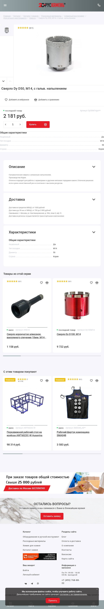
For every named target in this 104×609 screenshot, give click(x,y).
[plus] (20, 124)
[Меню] (5, 5)
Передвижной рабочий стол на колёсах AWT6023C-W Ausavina (24, 434)
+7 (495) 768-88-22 (71, 582)
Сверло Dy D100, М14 (69, 334)
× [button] (97, 589)
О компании (68, 546)
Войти (26, 570)
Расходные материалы (34, 541)
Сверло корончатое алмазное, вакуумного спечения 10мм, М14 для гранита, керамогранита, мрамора (25, 336)
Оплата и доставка (71, 541)
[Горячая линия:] (99, 5)
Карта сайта (68, 559)
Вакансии (66, 554)
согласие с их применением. (73, 594)
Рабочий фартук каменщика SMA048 (73, 434)
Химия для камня (31, 546)
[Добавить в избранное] (18, 100)
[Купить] (38, 124)
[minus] (5, 124)
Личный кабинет (31, 575)
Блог (64, 537)
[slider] (23, 28)
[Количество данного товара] (12, 124)
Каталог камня (30, 550)
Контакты (67, 550)
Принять (52, 600)
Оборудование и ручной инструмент (41, 537)
